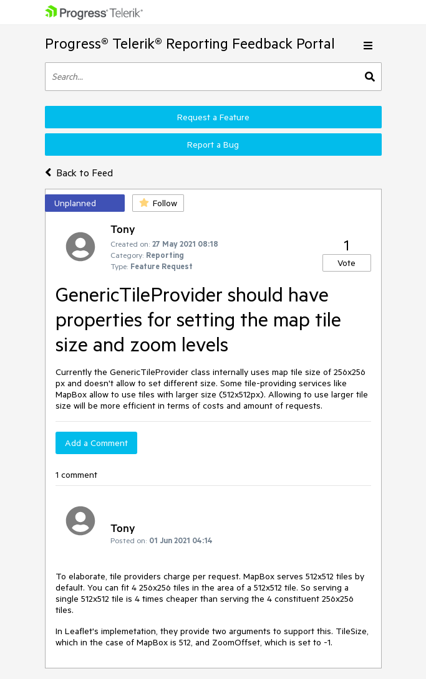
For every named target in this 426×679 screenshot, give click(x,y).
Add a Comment (96, 443)
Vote (346, 262)
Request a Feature (213, 117)
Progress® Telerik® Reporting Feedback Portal (190, 43)
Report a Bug (213, 144)
